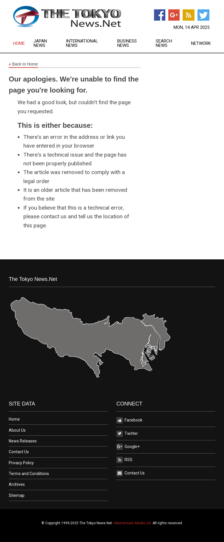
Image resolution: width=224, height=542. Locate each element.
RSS (124, 460)
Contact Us (19, 451)
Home (19, 43)
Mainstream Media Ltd (133, 523)
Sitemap (16, 495)
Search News (164, 43)
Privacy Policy (21, 462)
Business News (127, 43)
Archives (17, 484)
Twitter (127, 434)
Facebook (129, 420)
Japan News (40, 43)
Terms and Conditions (29, 473)
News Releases (23, 441)
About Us (17, 430)
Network (201, 43)
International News (82, 43)
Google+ (128, 447)
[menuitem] (23, 43)
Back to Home (23, 64)
